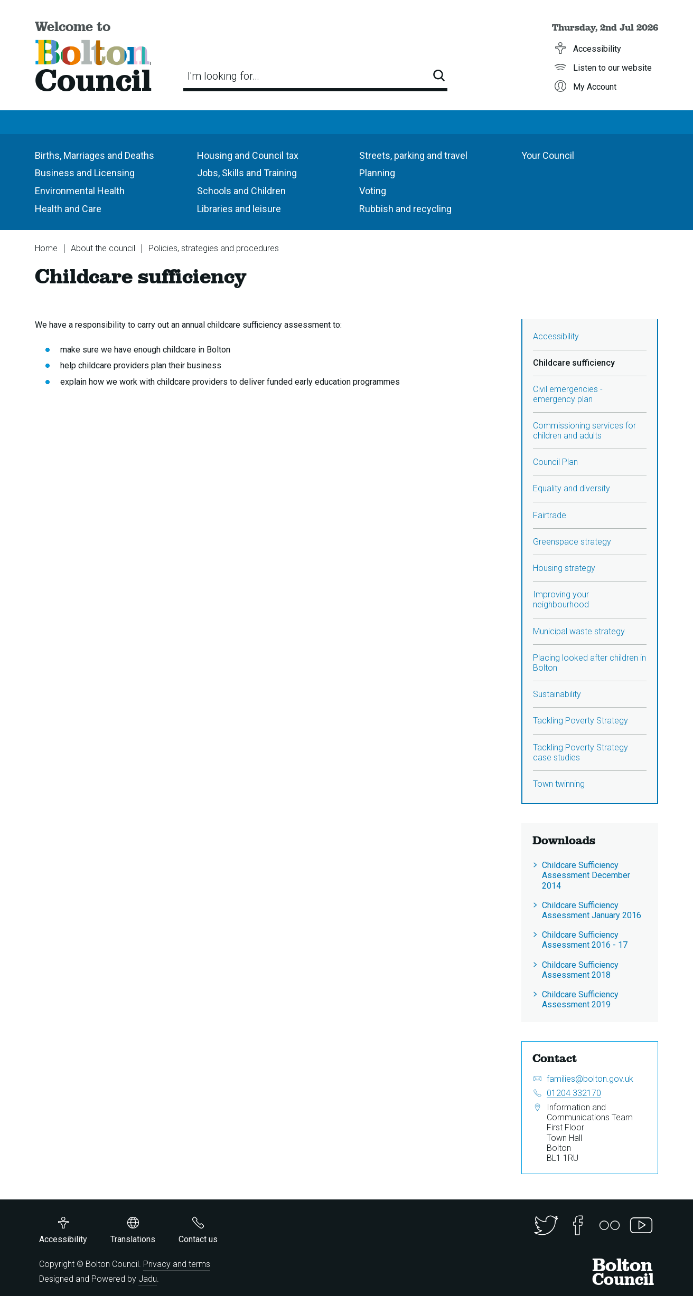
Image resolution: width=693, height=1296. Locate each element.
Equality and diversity (571, 488)
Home (46, 248)
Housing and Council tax (247, 155)
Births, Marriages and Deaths (94, 155)
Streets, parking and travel (413, 155)
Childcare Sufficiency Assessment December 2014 (586, 875)
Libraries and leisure (239, 208)
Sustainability (557, 694)
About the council (103, 248)
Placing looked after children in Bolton (589, 663)
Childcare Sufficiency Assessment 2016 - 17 (585, 940)
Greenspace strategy (572, 542)
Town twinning (559, 784)
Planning (377, 172)
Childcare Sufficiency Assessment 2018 (580, 970)
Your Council (547, 155)
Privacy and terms (176, 1264)
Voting (372, 190)
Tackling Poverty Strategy (580, 721)
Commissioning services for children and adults (584, 431)
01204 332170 (574, 1093)
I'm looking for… (223, 76)
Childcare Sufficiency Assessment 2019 (580, 999)
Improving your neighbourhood (561, 599)
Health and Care (68, 208)
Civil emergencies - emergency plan (568, 394)
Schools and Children (241, 190)
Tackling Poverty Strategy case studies (580, 752)
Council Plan (555, 462)
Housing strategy (564, 568)
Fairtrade (549, 515)
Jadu (147, 1279)
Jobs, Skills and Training (247, 172)
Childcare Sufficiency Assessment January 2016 (591, 910)
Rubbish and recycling (405, 208)
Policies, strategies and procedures (213, 248)
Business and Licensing (85, 172)
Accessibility (556, 336)
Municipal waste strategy (579, 631)
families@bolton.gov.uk (590, 1079)
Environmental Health (80, 190)
